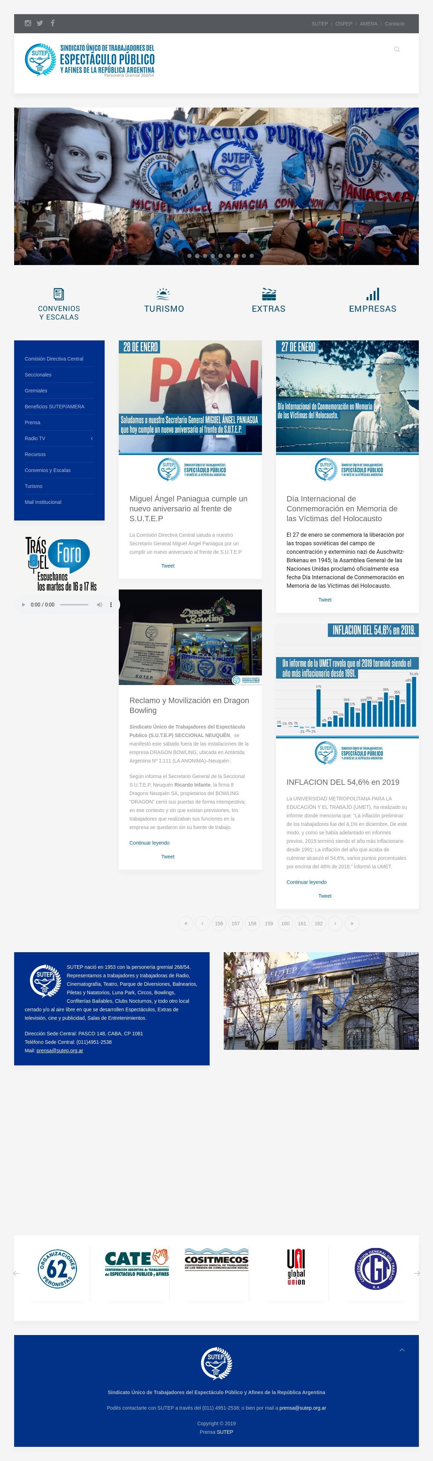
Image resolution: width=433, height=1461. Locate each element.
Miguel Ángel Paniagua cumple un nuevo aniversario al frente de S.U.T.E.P (188, 508)
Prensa (32, 422)
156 (219, 923)
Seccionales (38, 375)
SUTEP (319, 24)
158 (252, 923)
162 (319, 923)
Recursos (35, 454)
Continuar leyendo (149, 843)
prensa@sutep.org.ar (59, 1050)
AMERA (369, 24)
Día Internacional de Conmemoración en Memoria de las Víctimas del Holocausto (342, 508)
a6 (222, 256)
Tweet (167, 566)
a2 (191, 256)
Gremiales (36, 390)
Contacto (395, 24)
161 (302, 923)
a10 (253, 256)
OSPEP (343, 24)
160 (285, 923)
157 (236, 923)
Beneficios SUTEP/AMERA (54, 406)
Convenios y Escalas (48, 470)
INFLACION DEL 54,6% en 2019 (343, 782)
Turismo (33, 486)
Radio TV (35, 438)
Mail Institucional (43, 502)
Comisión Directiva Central (54, 359)
